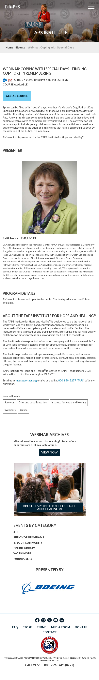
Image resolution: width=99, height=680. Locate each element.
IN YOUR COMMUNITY (27, 542)
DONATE (81, 627)
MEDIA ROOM (60, 627)
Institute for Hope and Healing (68, 402)
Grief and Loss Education (33, 402)
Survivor (9, 402)
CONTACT (49, 632)
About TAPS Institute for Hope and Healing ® (49, 507)
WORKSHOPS (22, 553)
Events (20, 47)
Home (9, 47)
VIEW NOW (49, 452)
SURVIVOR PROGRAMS (28, 537)
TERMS (41, 627)
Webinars (10, 410)
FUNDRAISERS (22, 558)
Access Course (17, 96)
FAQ (15, 627)
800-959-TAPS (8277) (59, 665)
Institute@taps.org (26, 380)
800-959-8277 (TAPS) (71, 380)
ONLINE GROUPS (24, 548)
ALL (15, 532)
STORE (27, 627)
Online (23, 410)
